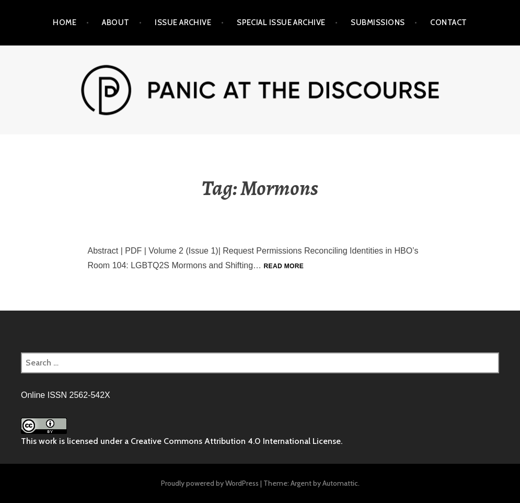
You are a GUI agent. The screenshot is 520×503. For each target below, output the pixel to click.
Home (64, 22)
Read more (284, 266)
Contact (448, 22)
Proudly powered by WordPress (210, 483)
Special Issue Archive (281, 22)
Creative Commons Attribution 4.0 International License (236, 441)
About (115, 22)
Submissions (378, 22)
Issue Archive (183, 22)
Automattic (340, 483)
